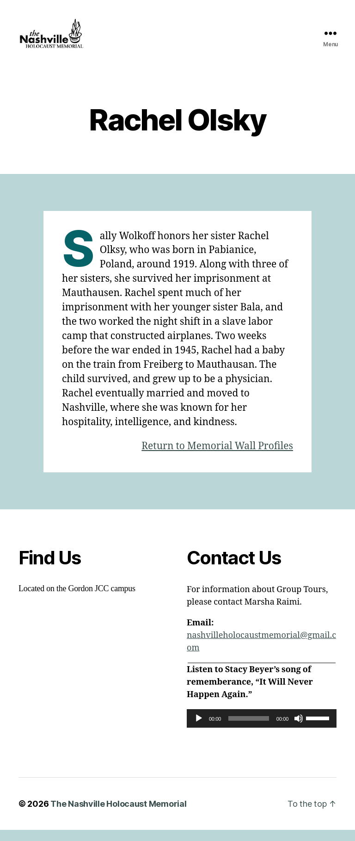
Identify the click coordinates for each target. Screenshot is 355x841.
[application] (262, 729)
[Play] (198, 729)
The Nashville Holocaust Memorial (118, 815)
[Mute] (298, 729)
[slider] (248, 729)
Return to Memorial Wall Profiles (217, 457)
